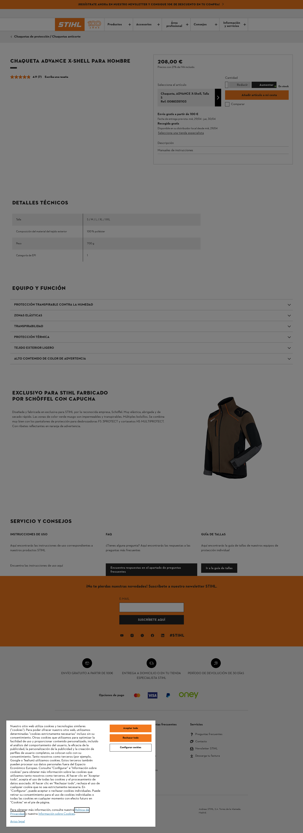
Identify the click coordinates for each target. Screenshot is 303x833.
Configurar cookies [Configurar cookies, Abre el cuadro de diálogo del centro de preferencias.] (130, 747)
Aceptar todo (130, 728)
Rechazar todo (131, 738)
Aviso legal (17, 821)
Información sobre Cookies (56, 814)
